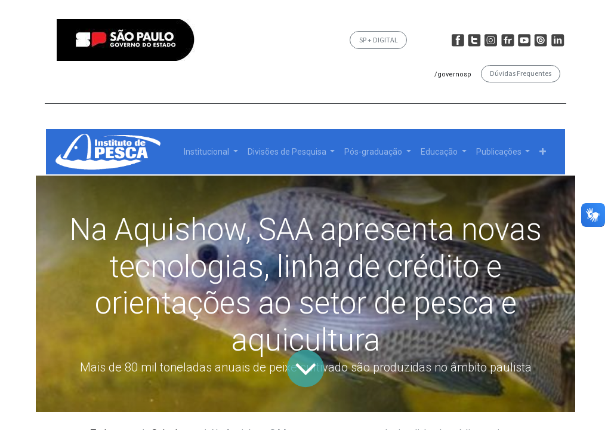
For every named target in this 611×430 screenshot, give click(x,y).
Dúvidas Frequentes (520, 73)
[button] (543, 152)
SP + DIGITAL (378, 39)
